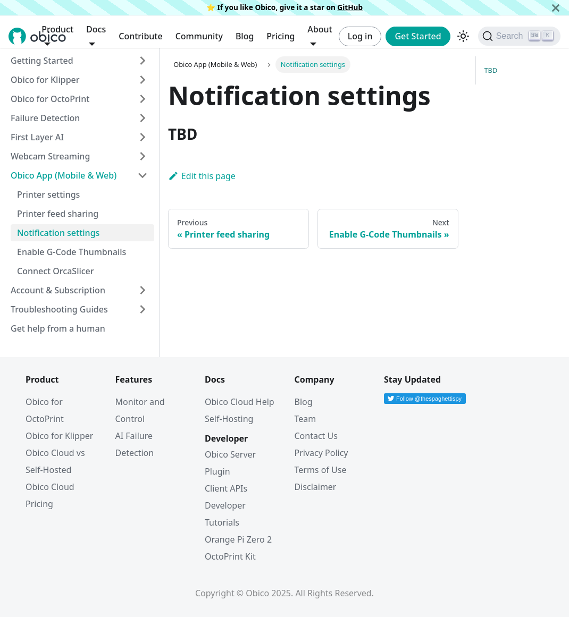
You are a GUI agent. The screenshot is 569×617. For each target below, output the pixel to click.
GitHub (350, 7)
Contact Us (316, 436)
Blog (245, 36)
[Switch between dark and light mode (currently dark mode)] (463, 36)
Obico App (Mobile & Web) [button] (63, 175)
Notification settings (58, 233)
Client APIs (226, 488)
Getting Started (42, 60)
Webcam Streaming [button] (50, 156)
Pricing (280, 36)
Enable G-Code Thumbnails (71, 252)
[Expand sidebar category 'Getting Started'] (142, 60)
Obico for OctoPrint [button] (50, 99)
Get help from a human (58, 328)
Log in (360, 36)
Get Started (418, 36)
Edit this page (202, 176)
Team (305, 419)
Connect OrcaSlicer (55, 271)
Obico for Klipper (45, 80)
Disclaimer (316, 487)
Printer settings (48, 194)
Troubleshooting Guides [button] (59, 309)
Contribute (140, 36)
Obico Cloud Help (239, 402)
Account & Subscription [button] (58, 290)
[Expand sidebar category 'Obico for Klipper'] (142, 79)
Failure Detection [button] (45, 118)
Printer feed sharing (57, 213)
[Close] (555, 7)
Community (199, 36)
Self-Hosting (229, 419)
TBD (491, 70)
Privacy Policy (321, 453)
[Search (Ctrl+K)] (519, 36)
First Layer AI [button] (37, 137)
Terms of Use (321, 470)
